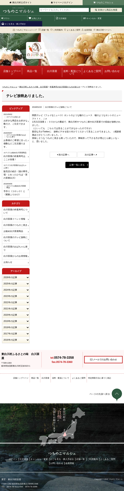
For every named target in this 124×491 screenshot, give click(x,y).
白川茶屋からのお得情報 (15, 256)
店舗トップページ (12, 72)
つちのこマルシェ (104, 2)
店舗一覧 (45, 30)
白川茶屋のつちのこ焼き (15, 225)
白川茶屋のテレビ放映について (15, 239)
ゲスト (7, 18)
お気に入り (36, 18)
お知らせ (8, 262)
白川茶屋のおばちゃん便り (15, 248)
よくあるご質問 (73, 30)
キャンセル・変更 (93, 18)
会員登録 (88, 30)
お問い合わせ (112, 71)
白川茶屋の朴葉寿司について (15, 211)
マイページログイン (63, 2)
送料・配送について (72, 72)
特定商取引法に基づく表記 (99, 378)
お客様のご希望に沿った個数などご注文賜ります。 (15, 140)
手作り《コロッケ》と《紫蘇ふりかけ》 (15, 189)
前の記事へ (63, 155)
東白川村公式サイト (22, 2)
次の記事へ (90, 155)
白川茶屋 (52, 71)
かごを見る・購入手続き (15, 24)
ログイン (13, 459)
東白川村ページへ (104, 30)
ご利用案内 (58, 30)
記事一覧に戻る (77, 165)
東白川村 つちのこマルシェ (18, 10)
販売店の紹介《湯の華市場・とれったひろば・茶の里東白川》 (15, 171)
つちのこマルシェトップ (26, 30)
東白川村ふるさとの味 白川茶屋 (33, 87)
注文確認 (62, 18)
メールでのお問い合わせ (105, 359)
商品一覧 (32, 71)
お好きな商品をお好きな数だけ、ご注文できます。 (15, 120)
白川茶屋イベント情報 (14, 219)
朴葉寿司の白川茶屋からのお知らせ (65, 87)
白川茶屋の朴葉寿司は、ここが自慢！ (15, 156)
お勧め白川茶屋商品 (13, 231)
